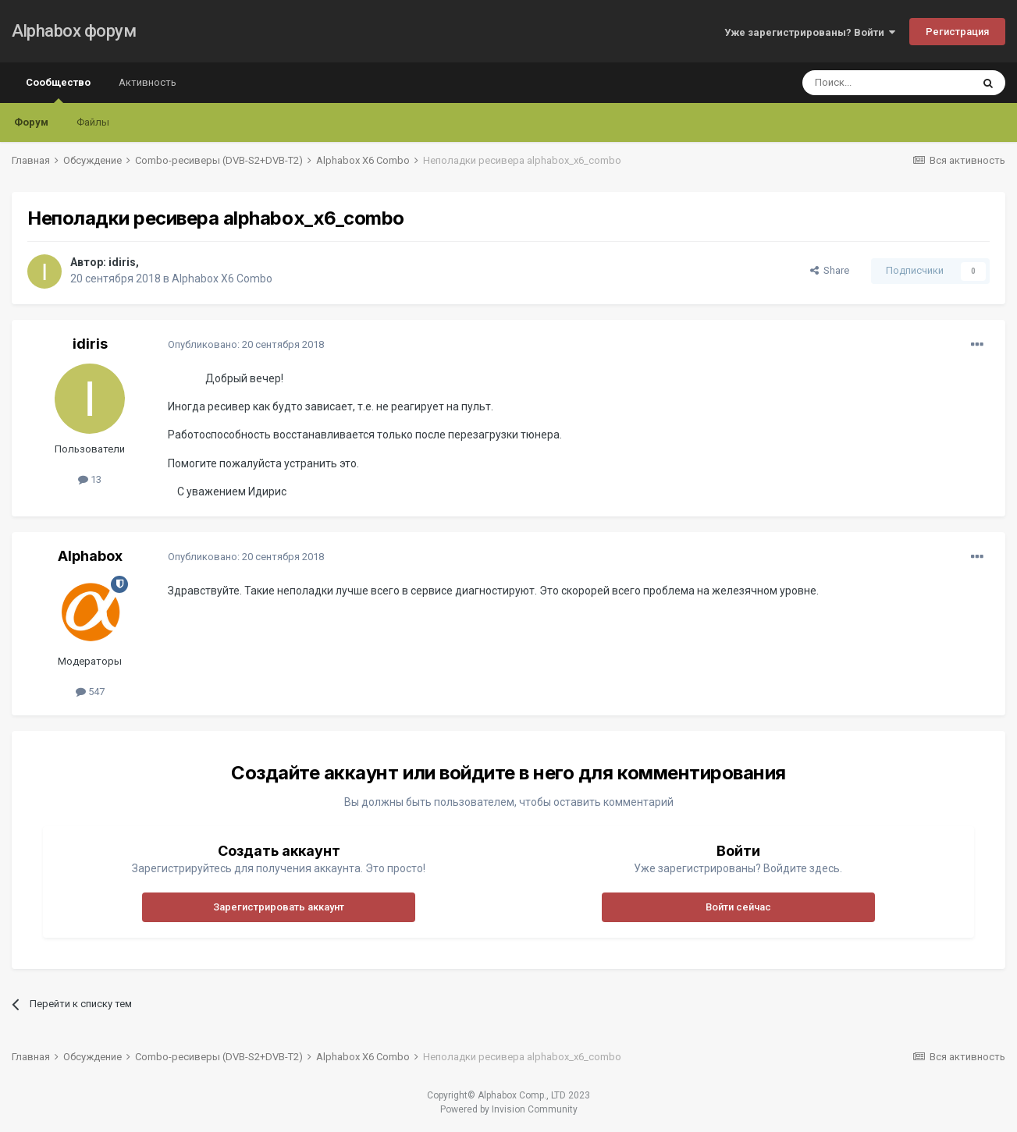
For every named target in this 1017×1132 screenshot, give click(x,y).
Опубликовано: (246, 344)
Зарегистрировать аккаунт (278, 907)
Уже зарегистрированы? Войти (809, 32)
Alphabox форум (74, 31)
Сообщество (58, 89)
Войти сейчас (738, 907)
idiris (122, 262)
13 (89, 479)
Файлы (92, 122)
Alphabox (90, 556)
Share (829, 270)
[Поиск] (886, 82)
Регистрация (957, 31)
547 (90, 691)
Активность (147, 82)
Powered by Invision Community (509, 1109)
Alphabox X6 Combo (222, 278)
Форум (31, 122)
